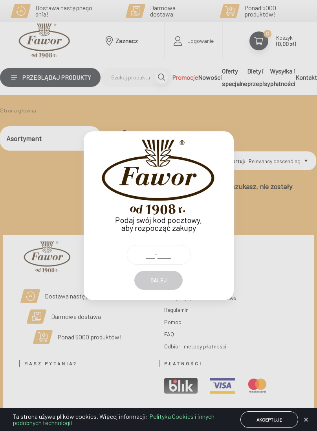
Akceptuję (269, 419)
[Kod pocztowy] (159, 240)
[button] (306, 419)
